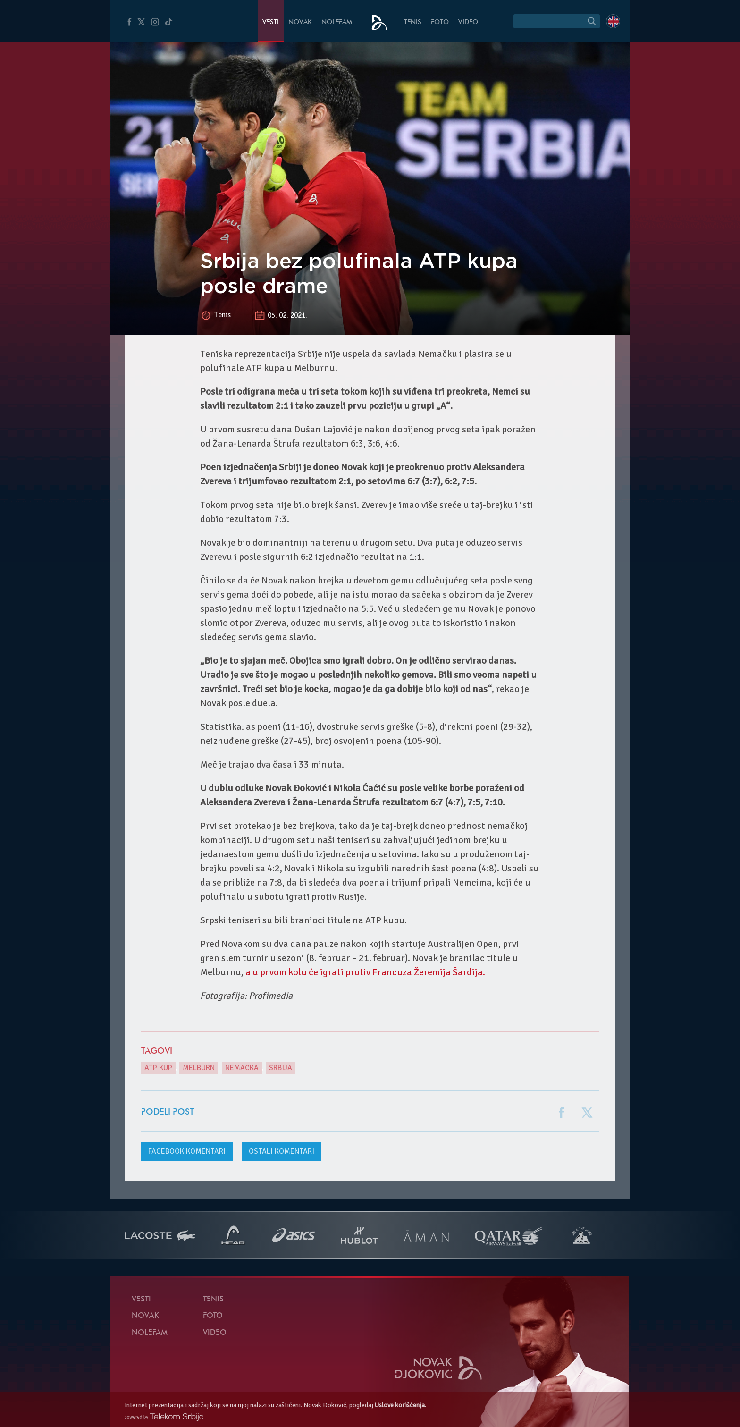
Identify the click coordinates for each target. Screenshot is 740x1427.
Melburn (199, 1067)
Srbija (280, 1067)
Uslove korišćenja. (400, 1405)
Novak (300, 22)
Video (468, 22)
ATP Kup (158, 1067)
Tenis (412, 22)
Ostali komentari (281, 1151)
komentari (187, 1151)
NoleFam (336, 22)
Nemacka (242, 1067)
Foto (440, 22)
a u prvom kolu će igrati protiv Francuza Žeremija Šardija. (365, 972)
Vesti (270, 22)
